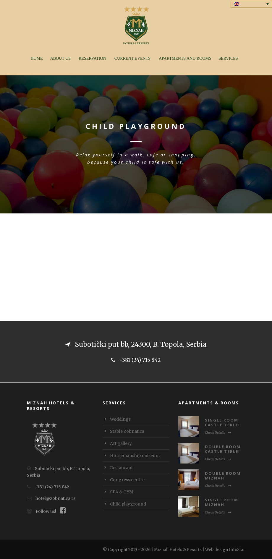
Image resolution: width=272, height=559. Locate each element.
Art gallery (121, 443)
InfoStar (237, 549)
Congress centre (127, 479)
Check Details (218, 432)
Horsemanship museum (135, 455)
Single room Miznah (221, 502)
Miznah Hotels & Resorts (178, 549)
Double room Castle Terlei (223, 449)
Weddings (120, 419)
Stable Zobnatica (127, 431)
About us (60, 58)
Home (36, 58)
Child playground (128, 504)
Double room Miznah (223, 476)
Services (228, 58)
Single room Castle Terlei (222, 422)
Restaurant (121, 467)
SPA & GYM (121, 492)
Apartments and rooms (185, 58)
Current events (132, 58)
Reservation (92, 58)
